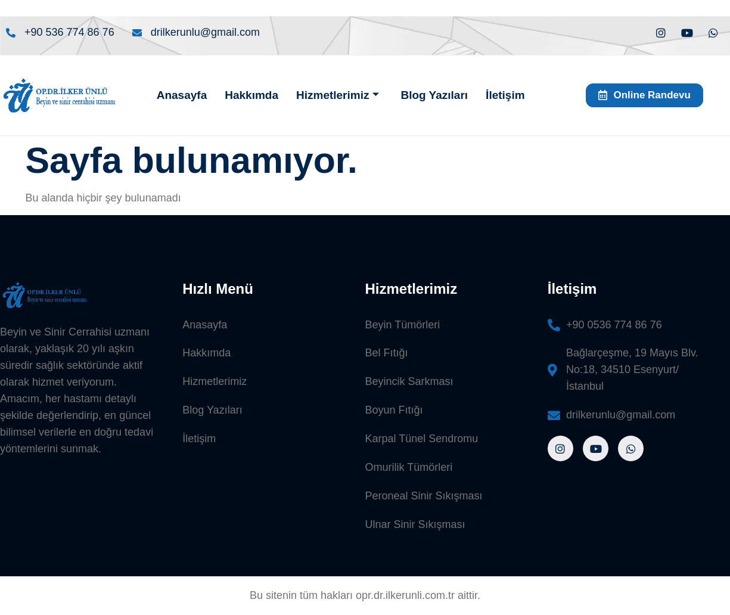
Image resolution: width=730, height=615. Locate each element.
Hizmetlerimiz (337, 95)
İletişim (505, 95)
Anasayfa (182, 95)
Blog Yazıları (434, 95)
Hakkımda (251, 95)
